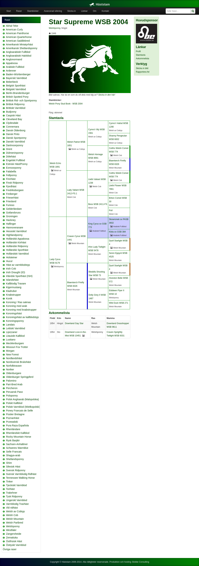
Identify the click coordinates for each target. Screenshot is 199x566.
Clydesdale (12, 122)
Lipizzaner (11, 332)
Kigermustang (13, 287)
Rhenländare (13, 429)
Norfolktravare (14, 365)
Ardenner (11, 70)
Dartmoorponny (14, 145)
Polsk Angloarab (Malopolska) (22, 399)
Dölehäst (11, 156)
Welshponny (13, 526)
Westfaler (11, 530)
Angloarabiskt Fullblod (18, 52)
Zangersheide (13, 533)
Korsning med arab (16, 306)
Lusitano (10, 339)
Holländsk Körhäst (16, 242)
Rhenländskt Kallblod (17, 433)
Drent (9, 149)
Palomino (11, 380)
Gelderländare (14, 208)
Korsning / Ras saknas (18, 302)
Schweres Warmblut (17, 447)
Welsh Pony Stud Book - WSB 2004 (66, 103)
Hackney (11, 220)
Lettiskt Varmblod (15, 328)
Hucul (9, 261)
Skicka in (71, 11)
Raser (19, 11)
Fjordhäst (11, 186)
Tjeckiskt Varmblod (16, 485)
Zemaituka (12, 537)
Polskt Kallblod (14, 403)
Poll (110, 210)
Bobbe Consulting (140, 562)
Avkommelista (142, 58)
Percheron (12, 388)
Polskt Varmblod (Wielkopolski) (23, 406)
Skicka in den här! (106, 95)
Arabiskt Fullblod (15, 66)
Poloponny (12, 395)
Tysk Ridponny (14, 496)
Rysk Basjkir (13, 440)
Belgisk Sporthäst (15, 85)
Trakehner (11, 492)
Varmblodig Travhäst (17, 503)
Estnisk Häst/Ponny (16, 164)
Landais (10, 324)
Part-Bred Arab (14, 384)
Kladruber (11, 291)
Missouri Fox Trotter (17, 347)
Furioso (10, 205)
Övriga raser (9, 549)
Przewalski (12, 421)
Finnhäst (11, 179)
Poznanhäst (12, 418)
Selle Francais (14, 451)
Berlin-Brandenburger (18, 93)
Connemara (12, 126)
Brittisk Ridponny (15, 104)
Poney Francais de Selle (19, 410)
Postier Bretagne (15, 414)
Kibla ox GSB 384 (117, 232)
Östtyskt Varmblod (16, 545)
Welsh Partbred (14, 522)
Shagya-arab (13, 455)
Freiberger (12, 193)
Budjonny (11, 111)
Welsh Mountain (15, 518)
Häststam (99, 4)
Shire (9, 462)
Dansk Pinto (12, 134)
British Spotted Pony (17, 96)
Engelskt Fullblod (15, 160)
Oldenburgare (13, 373)
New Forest (12, 354)
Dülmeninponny (14, 152)
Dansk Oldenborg (15, 130)
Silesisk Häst (13, 466)
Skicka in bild (142, 68)
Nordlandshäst (14, 358)
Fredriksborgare (15, 190)
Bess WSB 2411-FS (97, 204)
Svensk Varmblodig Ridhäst (21, 474)
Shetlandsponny (15, 459)
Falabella (11, 171)
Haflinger (11, 223)
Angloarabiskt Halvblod (18, 55)
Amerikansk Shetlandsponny (21, 48)
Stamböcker (32, 11)
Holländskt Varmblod (17, 253)
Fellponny (11, 175)
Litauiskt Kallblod (15, 335)
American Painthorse (17, 33)
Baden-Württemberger (18, 74)
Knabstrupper (13, 294)
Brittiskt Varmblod (15, 108)
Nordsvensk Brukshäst (18, 362)
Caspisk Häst (13, 115)
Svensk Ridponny (15, 470)
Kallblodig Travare (16, 283)
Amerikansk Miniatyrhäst (19, 44)
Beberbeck (12, 81)
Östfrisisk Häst (14, 541)
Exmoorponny (13, 167)
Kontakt (105, 11)
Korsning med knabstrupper (21, 309)
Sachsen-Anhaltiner (17, 444)
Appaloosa (12, 63)
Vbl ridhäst (12, 507)
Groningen (12, 216)
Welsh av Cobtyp (15, 511)
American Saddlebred (18, 40)
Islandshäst (12, 279)
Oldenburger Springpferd (19, 376)
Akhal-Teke (12, 25)
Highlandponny (14, 235)
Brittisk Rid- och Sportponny (21, 100)
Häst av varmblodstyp (18, 264)
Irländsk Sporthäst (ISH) (19, 276)
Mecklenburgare (15, 343)
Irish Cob (11, 268)
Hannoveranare (14, 227)
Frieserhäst (12, 197)
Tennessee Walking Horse (20, 477)
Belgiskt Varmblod (16, 89)
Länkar (84, 11)
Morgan (10, 350)
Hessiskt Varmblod (16, 231)
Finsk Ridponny (14, 182)
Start (8, 11)
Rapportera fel (142, 72)
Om (94, 11)
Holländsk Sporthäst (17, 249)
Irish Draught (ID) (15, 272)
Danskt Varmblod (15, 141)
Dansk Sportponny (16, 137)
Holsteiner (11, 257)
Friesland (11, 201)
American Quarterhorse (19, 37)
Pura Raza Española (17, 425)
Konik (9, 298)
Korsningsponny (15, 320)
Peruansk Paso (14, 391)
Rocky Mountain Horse (18, 436)
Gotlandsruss (13, 212)
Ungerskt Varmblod (16, 500)
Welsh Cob (12, 515)
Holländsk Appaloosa (17, 238)
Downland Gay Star (74, 323)
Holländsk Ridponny (17, 246)
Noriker (10, 369)
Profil (138, 51)
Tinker (9, 481)
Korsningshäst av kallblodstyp (22, 317)
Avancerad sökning (53, 11)
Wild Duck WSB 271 (118, 303)
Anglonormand (14, 59)
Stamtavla (140, 55)
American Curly (14, 29)
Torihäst (10, 489)
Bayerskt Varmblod (16, 78)
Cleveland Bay (14, 119)
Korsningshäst (14, 313)
